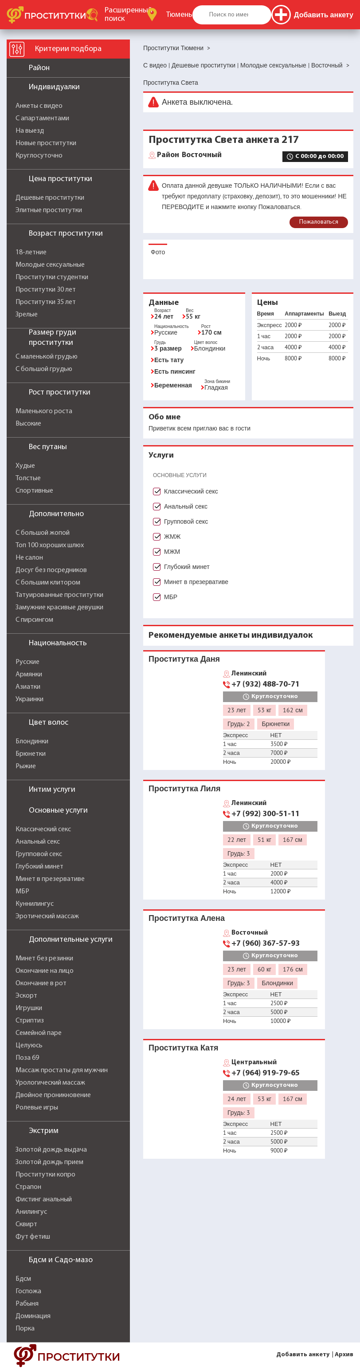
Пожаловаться (318, 222)
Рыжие (26, 766)
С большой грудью (44, 369)
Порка (25, 1328)
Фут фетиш (33, 1236)
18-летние (31, 252)
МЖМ (172, 552)
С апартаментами (42, 118)
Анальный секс (38, 841)
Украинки (29, 699)
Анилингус (31, 1212)
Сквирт (26, 1224)
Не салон (29, 557)
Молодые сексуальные (50, 264)
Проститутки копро (45, 1174)
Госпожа (28, 1291)
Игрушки (29, 1008)
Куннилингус (35, 904)
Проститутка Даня (184, 659)
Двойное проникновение (53, 1095)
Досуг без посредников (51, 570)
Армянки (29, 674)
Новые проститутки (46, 143)
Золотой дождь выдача (51, 1149)
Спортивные (34, 490)
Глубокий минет (39, 866)
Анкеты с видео (39, 106)
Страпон (28, 1187)
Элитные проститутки (49, 210)
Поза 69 (27, 1058)
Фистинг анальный (44, 1199)
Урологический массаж (50, 1082)
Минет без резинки (44, 958)
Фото (158, 252)
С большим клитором (48, 582)
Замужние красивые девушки (59, 607)
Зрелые (27, 314)
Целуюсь (29, 1045)
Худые (25, 466)
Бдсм (23, 1279)
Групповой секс (39, 854)
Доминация (33, 1316)
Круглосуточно (39, 155)
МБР (22, 891)
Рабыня (27, 1303)
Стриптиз (30, 1020)
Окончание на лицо (45, 971)
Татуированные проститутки (59, 595)
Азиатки (28, 687)
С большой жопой (43, 533)
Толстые (28, 478)
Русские (27, 662)
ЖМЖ (172, 537)
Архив (344, 1354)
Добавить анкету (302, 1354)
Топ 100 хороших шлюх (50, 545)
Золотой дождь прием (49, 1162)
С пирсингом (34, 620)
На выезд (30, 130)
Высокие (28, 423)
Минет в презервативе (50, 879)
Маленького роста (44, 411)
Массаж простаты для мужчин (62, 1070)
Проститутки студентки (52, 277)
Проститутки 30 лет (46, 289)
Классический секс (43, 829)
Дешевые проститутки (50, 197)
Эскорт (26, 995)
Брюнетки (31, 754)
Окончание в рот (41, 983)
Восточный (189, 155)
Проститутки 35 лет (46, 302)
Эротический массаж (47, 916)
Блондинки (32, 741)
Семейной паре (39, 1033)
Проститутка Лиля (185, 788)
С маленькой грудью (47, 356)
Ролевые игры (37, 1107)
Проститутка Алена (187, 918)
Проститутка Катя (183, 1047)
